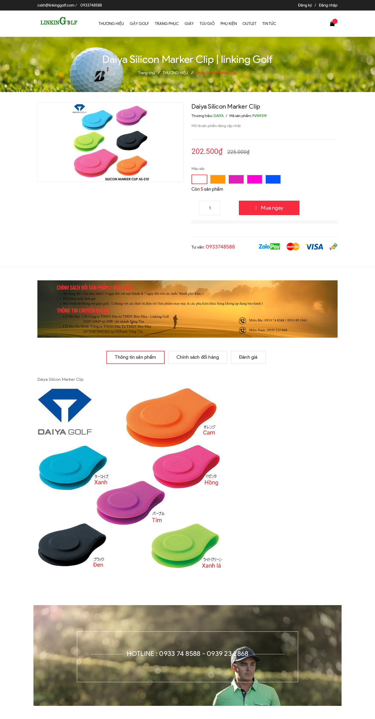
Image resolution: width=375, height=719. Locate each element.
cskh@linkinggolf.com (56, 5)
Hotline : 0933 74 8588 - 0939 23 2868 (188, 653)
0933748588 (91, 5)
